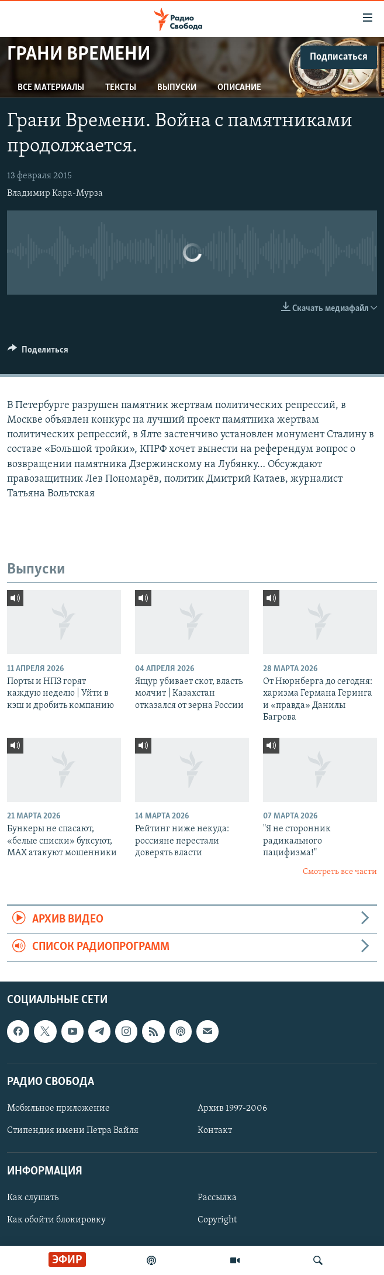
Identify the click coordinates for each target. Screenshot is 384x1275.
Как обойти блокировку (56, 1220)
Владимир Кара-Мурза (55, 193)
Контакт (215, 1130)
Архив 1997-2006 (232, 1108)
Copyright (217, 1220)
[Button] (38, 352)
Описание (239, 87)
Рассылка (217, 1198)
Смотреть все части (340, 872)
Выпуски (176, 87)
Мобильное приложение (58, 1108)
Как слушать (32, 1198)
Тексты (120, 87)
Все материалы (51, 87)
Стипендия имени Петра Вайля (73, 1130)
